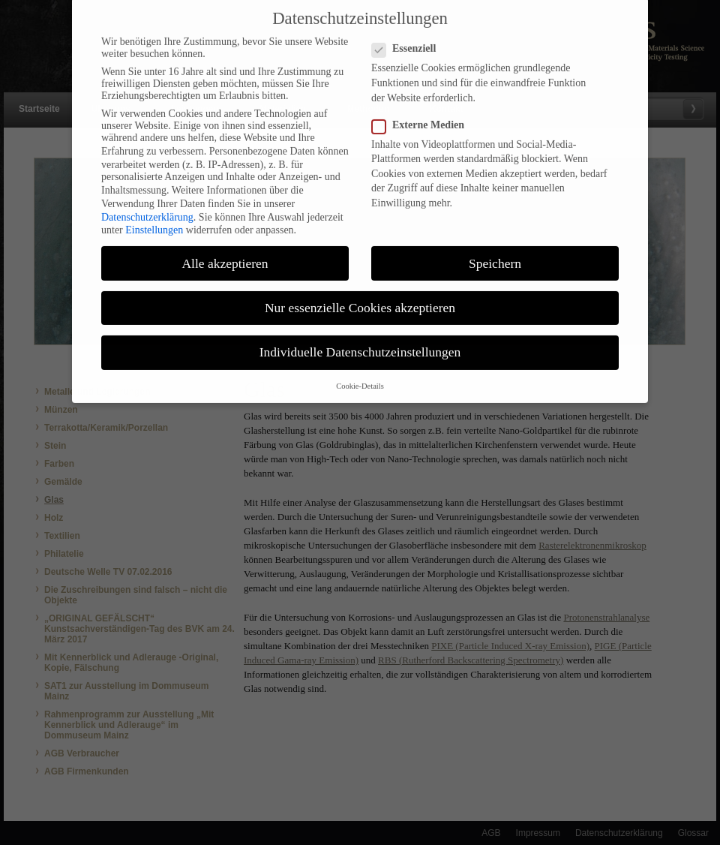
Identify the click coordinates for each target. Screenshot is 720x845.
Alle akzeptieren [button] (225, 253)
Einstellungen (154, 221)
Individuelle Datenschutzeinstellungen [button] (360, 342)
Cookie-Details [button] (360, 377)
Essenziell (409, 40)
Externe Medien (424, 116)
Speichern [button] (495, 253)
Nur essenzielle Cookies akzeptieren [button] (360, 297)
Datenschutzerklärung (147, 207)
